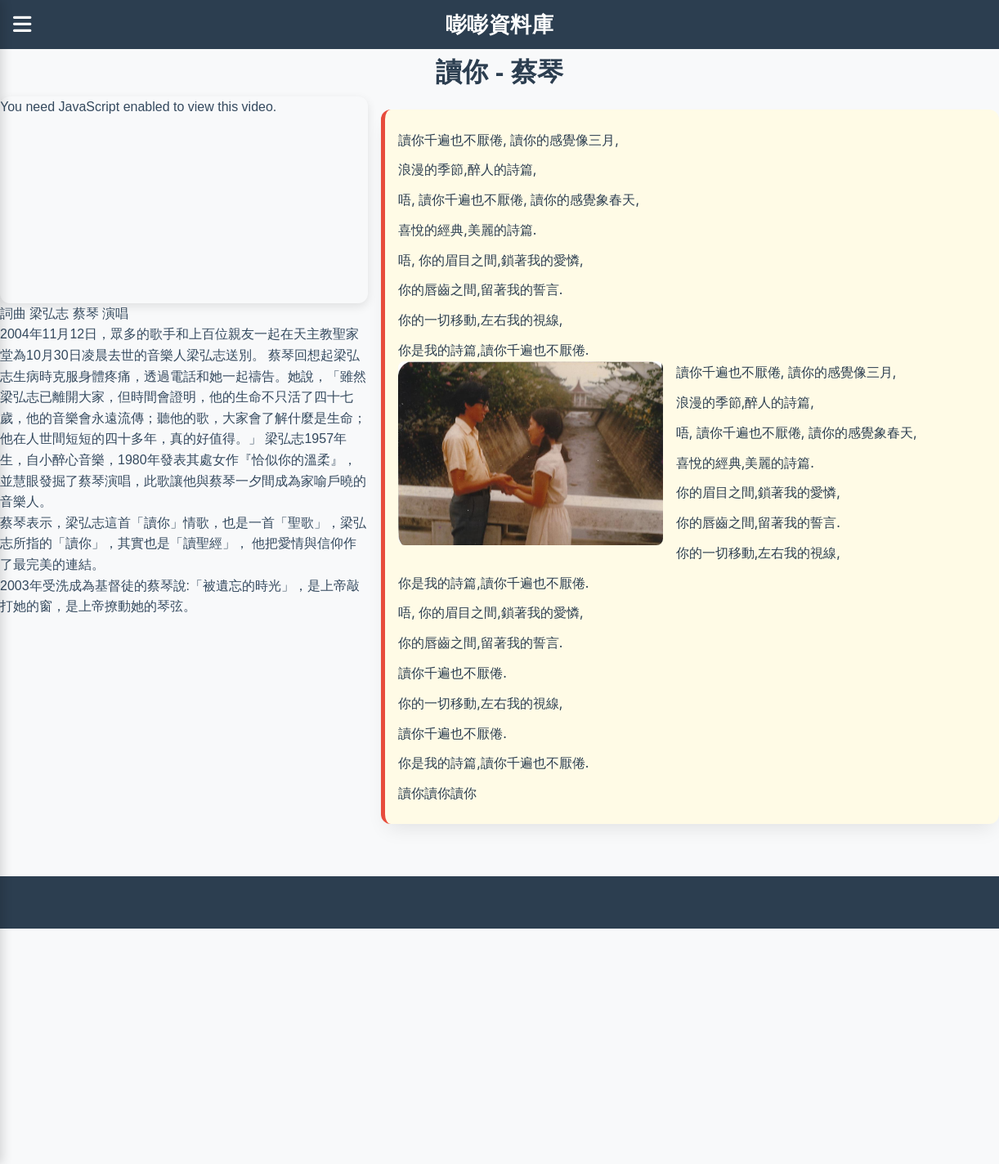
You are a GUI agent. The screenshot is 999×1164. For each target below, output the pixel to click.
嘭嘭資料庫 (500, 24)
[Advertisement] (490, 1043)
